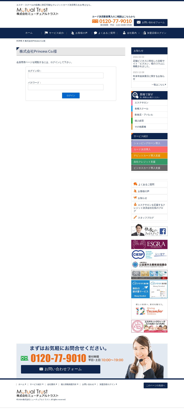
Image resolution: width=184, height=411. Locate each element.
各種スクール (141, 108)
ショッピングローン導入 (147, 143)
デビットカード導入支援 (147, 155)
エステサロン (141, 102)
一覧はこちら (159, 84)
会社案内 (132, 32)
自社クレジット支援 (144, 161)
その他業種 (140, 126)
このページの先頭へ (155, 385)
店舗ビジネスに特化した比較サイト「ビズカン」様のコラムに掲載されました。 (149, 63)
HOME (19, 41)
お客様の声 (82, 32)
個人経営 (139, 120)
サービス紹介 (56, 32)
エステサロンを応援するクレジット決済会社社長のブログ (149, 207)
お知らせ (142, 198)
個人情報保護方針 (69, 384)
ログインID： (35, 70)
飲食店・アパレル (144, 114)
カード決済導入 (142, 149)
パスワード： (35, 82)
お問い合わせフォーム (153, 22)
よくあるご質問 (106, 32)
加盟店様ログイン (156, 32)
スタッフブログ (146, 217)
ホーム (29, 32)
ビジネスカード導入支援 (147, 167)
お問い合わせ (88, 384)
